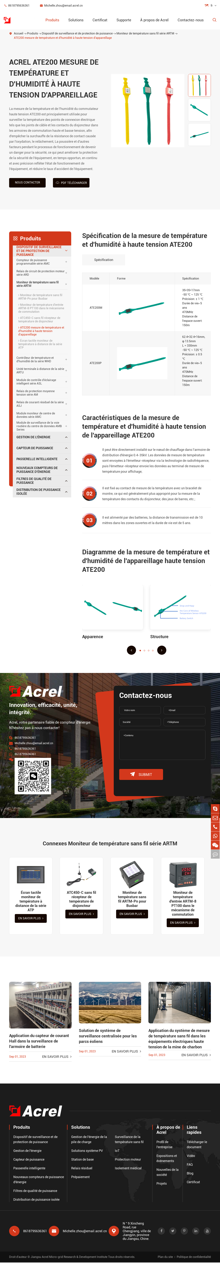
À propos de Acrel (154, 20)
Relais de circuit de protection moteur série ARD (40, 272)
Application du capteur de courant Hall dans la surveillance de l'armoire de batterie (39, 1042)
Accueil (18, 33)
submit (141, 774)
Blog (190, 1174)
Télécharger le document (197, 1145)
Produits (52, 20)
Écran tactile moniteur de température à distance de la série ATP (40, 344)
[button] (131, 650)
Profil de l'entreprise (164, 1145)
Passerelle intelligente (37, 459)
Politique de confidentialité (194, 1257)
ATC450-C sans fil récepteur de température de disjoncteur (39, 319)
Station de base (82, 1160)
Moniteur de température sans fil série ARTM (145, 33)
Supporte (123, 20)
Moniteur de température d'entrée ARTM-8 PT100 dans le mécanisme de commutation (41, 308)
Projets (161, 1184)
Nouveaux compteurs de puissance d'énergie (37, 470)
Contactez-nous (191, 20)
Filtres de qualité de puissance (33, 481)
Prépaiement (80, 1177)
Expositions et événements (166, 1158)
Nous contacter (27, 182)
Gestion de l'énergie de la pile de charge (89, 1139)
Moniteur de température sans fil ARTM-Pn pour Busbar (40, 296)
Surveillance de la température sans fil (129, 1139)
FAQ (190, 1165)
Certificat (100, 20)
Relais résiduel (81, 1169)
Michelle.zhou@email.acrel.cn (61, 5)
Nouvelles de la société (167, 1172)
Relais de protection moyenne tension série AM (35, 392)
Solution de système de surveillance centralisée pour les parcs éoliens (108, 1037)
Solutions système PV (87, 1151)
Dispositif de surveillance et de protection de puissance (77, 33)
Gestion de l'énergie (33, 437)
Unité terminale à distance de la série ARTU (40, 370)
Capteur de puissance (34, 448)
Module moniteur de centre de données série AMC (35, 414)
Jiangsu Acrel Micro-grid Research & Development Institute (69, 1257)
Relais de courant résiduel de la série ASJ (40, 403)
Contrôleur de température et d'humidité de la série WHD (35, 359)
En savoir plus (31, 919)
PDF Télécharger (71, 183)
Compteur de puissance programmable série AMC (33, 261)
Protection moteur (128, 1160)
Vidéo (191, 1156)
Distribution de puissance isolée (38, 491)
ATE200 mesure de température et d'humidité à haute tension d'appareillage (63, 38)
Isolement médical (128, 1169)
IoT (117, 1151)
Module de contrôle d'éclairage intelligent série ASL (36, 381)
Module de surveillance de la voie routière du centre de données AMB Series (39, 426)
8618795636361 (17, 5)
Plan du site (165, 1257)
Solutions (75, 20)
